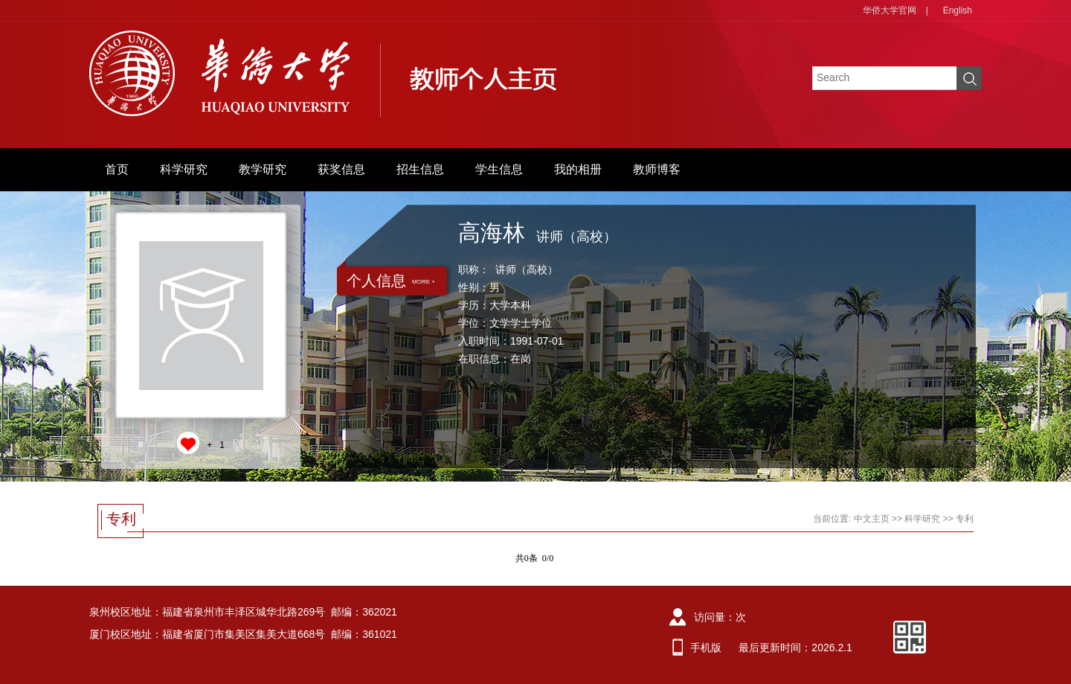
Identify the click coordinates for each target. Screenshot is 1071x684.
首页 (117, 169)
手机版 (705, 647)
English (957, 10)
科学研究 (184, 169)
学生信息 (499, 169)
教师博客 (657, 169)
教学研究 (262, 169)
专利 (965, 519)
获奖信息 (341, 169)
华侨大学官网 (889, 10)
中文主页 (872, 519)
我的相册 (578, 169)
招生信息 (420, 169)
